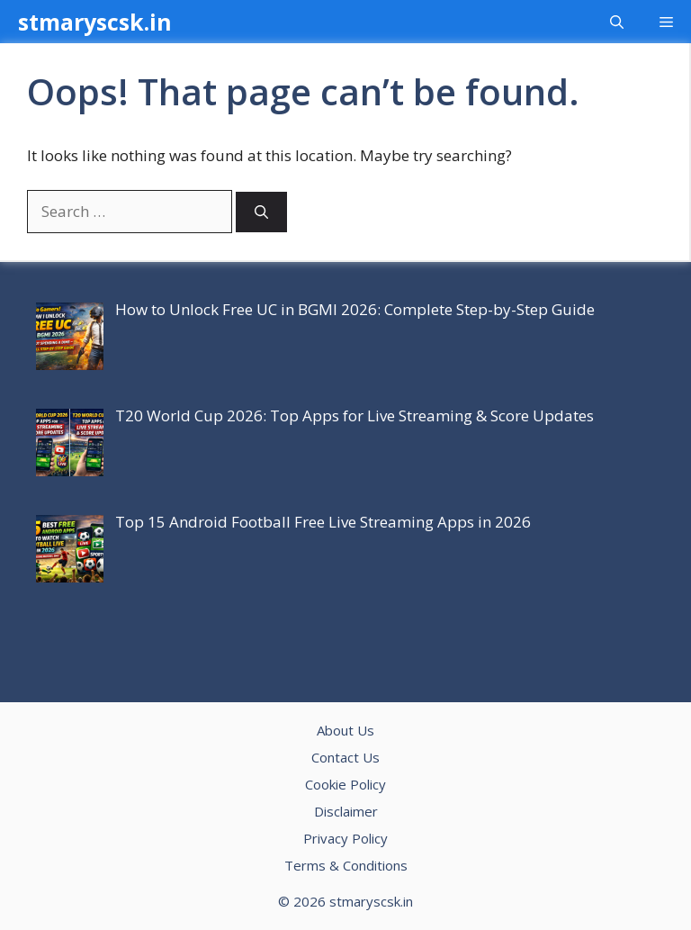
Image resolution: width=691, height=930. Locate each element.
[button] (617, 21)
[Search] (261, 212)
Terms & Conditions (346, 865)
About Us (345, 730)
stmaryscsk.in (95, 21)
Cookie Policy (345, 784)
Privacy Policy (345, 838)
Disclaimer (346, 811)
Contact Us (345, 757)
